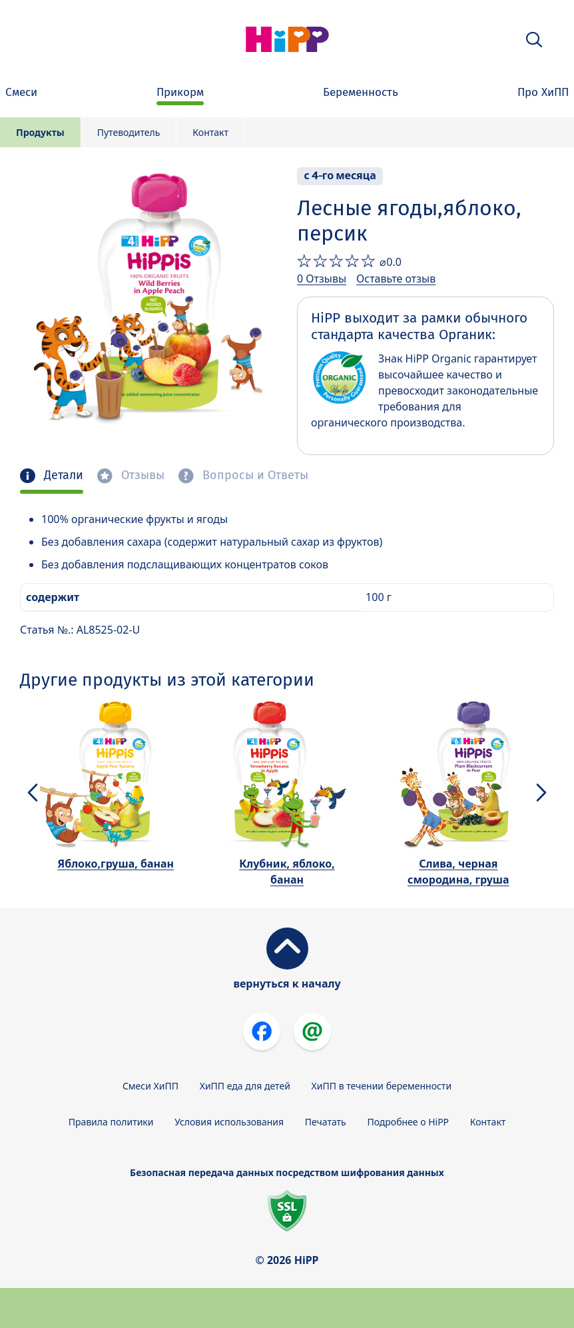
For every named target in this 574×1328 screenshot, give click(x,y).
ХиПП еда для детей (245, 1085)
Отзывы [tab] (141, 475)
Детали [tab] (62, 475)
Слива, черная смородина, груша (458, 871)
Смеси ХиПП (150, 1085)
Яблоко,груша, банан (115, 863)
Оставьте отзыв (395, 278)
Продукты (40, 132)
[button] (534, 39)
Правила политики (111, 1121)
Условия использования (229, 1121)
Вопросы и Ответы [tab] (253, 475)
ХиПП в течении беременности (382, 1085)
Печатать (325, 1121)
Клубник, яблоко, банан (287, 871)
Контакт (210, 132)
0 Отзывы (321, 278)
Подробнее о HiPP (408, 1121)
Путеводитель (128, 132)
